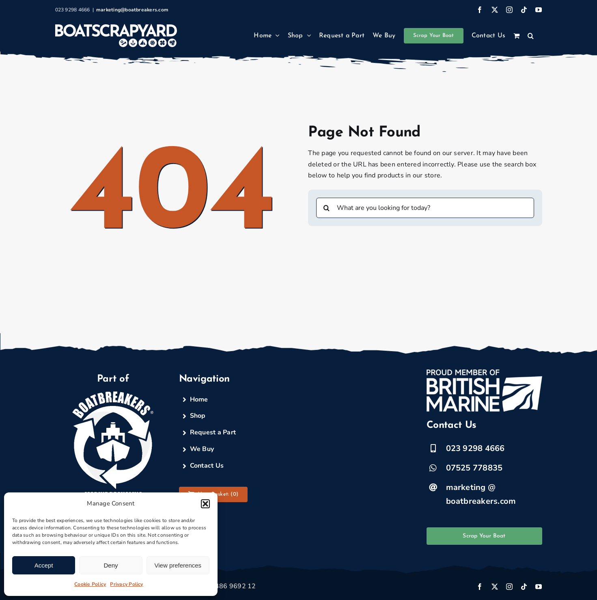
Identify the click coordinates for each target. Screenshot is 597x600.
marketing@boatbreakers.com (132, 9)
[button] (205, 504)
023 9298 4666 (475, 448)
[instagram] (509, 586)
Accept (43, 565)
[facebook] (479, 586)
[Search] (326, 208)
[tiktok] (524, 586)
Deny (110, 565)
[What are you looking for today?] (425, 208)
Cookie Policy (90, 584)
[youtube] (538, 586)
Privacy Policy (126, 584)
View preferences (178, 565)
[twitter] (494, 586)
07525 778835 (474, 467)
